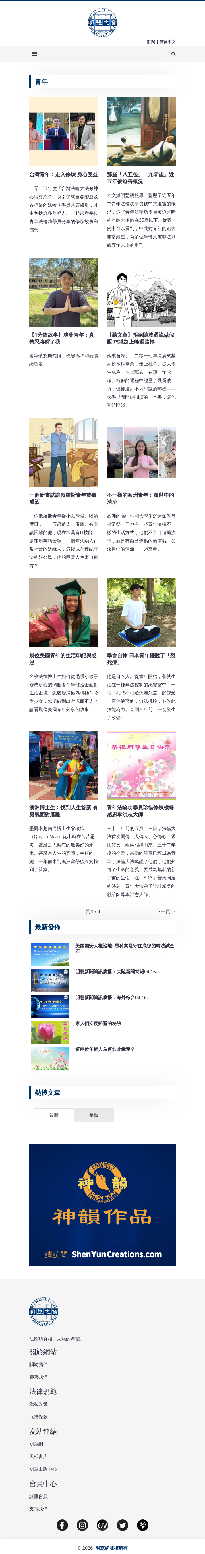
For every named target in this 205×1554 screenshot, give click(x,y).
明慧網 (36, 1444)
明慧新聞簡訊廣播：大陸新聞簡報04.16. (116, 971)
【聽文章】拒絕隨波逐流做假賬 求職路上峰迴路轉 (140, 338)
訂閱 (151, 41)
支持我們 (38, 1508)
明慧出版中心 (43, 1469)
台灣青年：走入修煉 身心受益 (63, 174)
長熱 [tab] (93, 1115)
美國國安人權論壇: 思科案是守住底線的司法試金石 (124, 948)
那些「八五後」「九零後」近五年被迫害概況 (140, 178)
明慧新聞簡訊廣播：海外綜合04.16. (111, 997)
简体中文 (168, 41)
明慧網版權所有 (112, 1548)
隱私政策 (38, 1404)
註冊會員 (38, 1496)
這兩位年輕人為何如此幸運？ (105, 1049)
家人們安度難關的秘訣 (98, 1023)
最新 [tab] (54, 1115)
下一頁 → (166, 911)
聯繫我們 (38, 1376)
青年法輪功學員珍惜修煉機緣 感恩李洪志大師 (140, 811)
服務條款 (38, 1416)
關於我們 (38, 1364)
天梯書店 (38, 1456)
